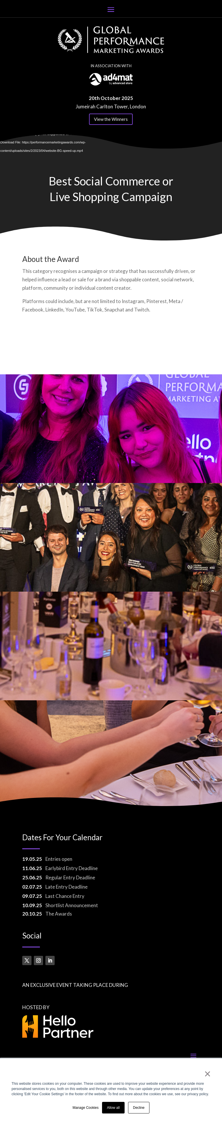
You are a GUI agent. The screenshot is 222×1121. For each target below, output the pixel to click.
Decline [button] (139, 1108)
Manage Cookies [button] (86, 1108)
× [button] (207, 1073)
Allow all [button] (113, 1108)
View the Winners (111, 119)
